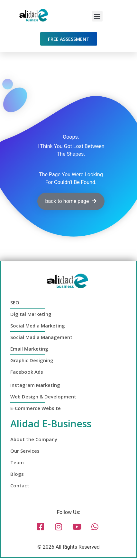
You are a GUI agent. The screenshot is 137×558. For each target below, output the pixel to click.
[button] (97, 16)
